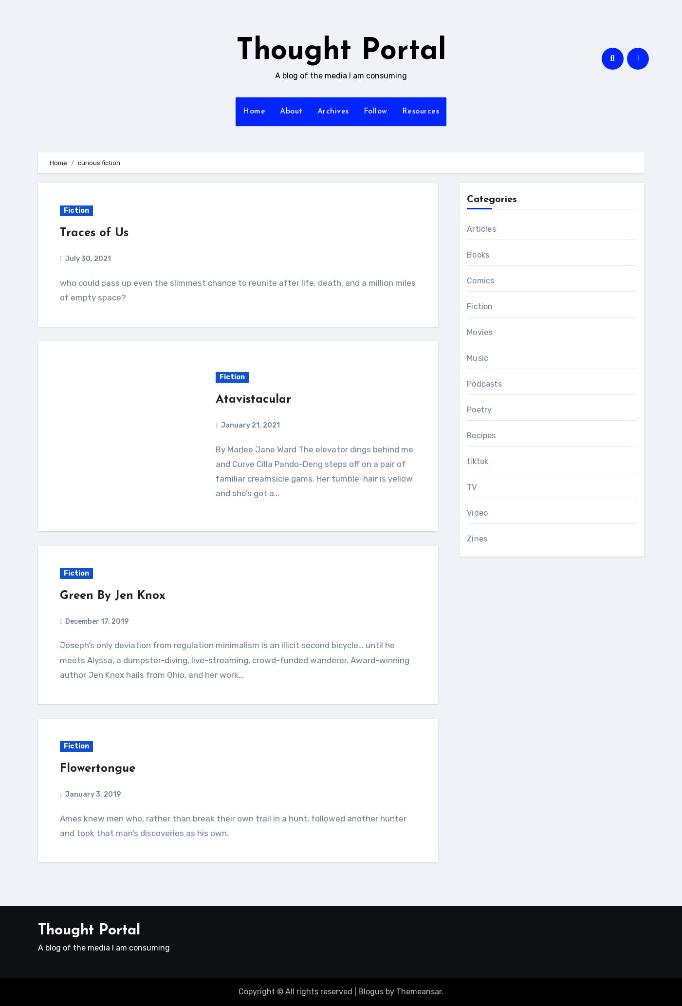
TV (472, 487)
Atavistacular (253, 400)
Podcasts (484, 384)
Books (478, 255)
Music (477, 358)
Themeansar (419, 991)
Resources (421, 111)
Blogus (371, 991)
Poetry (479, 409)
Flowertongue (97, 769)
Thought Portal (341, 51)
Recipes (481, 435)
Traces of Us (94, 233)
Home (254, 111)
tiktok (477, 461)
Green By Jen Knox (113, 596)
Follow (375, 111)
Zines (477, 538)
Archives (333, 111)
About (291, 111)
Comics (480, 280)
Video (477, 513)
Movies (479, 332)
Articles (481, 229)
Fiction (76, 210)
